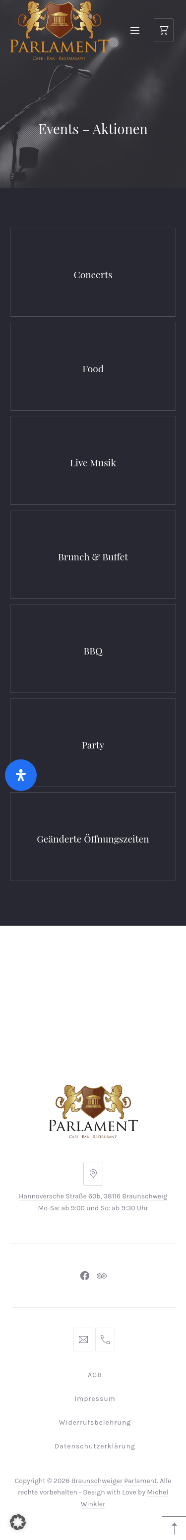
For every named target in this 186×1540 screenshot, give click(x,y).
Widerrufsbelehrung (95, 1422)
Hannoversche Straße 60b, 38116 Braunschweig (93, 1196)
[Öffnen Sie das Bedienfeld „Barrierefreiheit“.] (21, 775)
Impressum (95, 1398)
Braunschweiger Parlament (114, 1481)
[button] (18, 1522)
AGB (95, 1375)
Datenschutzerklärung (95, 1446)
